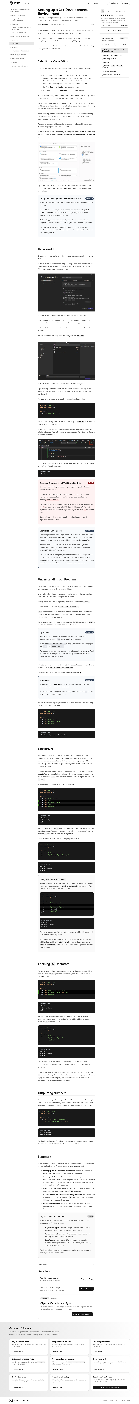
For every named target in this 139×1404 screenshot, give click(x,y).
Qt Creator (64, 90)
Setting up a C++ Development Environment (20, 10)
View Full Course (114, 30)
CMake (96, 3)
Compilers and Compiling (19, 33)
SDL (103, 3)
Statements (15, 43)
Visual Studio (59, 75)
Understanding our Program (19, 36)
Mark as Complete (86, 1289)
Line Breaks (14, 47)
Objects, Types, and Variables (20, 66)
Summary (13, 62)
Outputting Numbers (17, 58)
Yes (83, 1279)
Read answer (18, 1352)
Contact (104, 1400)
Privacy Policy (114, 1400)
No (90, 1279)
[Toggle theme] (113, 3)
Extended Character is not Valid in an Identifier (21, 28)
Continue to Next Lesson (82, 1314)
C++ (89, 3)
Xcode (61, 87)
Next (125, 44)
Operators (15, 40)
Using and (20, 51)
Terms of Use (125, 1400)
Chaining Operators (18, 55)
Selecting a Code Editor (17, 15)
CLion (53, 87)
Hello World (14, 24)
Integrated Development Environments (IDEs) (19, 19)
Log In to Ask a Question (110, 1387)
